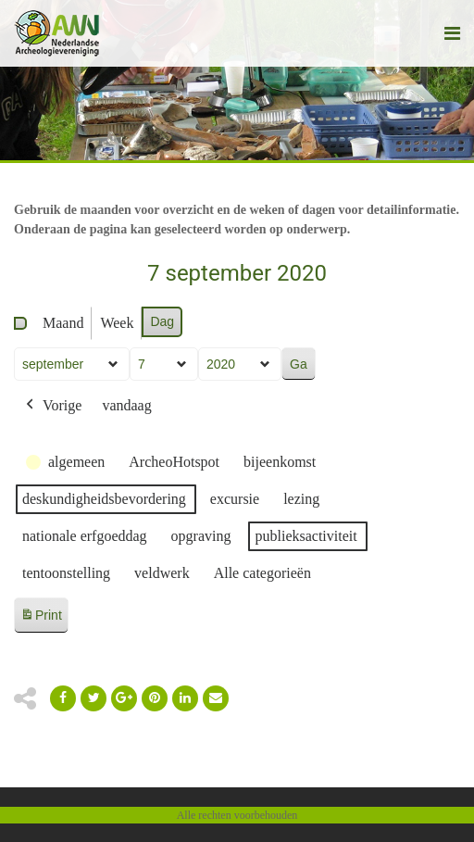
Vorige (51, 406)
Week (116, 323)
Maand (63, 323)
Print (40, 618)
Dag (162, 321)
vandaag (126, 405)
